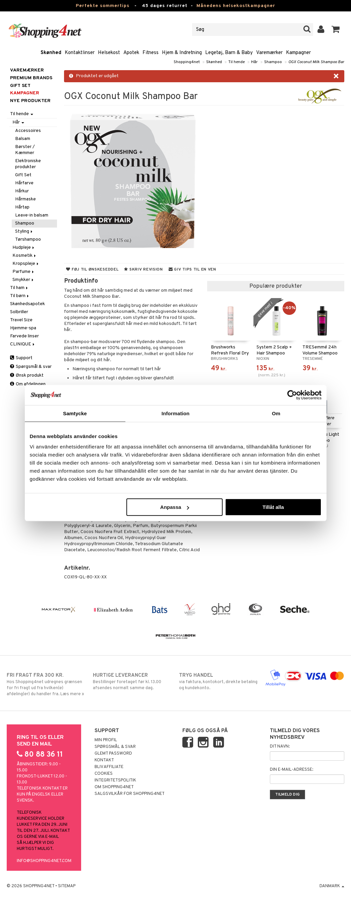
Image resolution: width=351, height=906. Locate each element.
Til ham (19, 288)
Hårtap (22, 207)
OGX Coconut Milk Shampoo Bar (316, 62)
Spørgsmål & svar (31, 367)
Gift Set (23, 175)
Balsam (22, 139)
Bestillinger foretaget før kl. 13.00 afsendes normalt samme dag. (132, 681)
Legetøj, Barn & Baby (229, 53)
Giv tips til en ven (192, 269)
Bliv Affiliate (109, 767)
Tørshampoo (28, 239)
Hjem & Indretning (182, 53)
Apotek (131, 53)
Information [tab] (176, 413)
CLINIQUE (23, 344)
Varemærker (269, 53)
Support (21, 358)
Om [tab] (276, 413)
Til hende (236, 62)
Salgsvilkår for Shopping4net (130, 794)
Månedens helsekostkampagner (235, 6)
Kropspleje (26, 264)
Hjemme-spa (23, 328)
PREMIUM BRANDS (31, 78)
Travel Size (21, 320)
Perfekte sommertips (102, 6)
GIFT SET (20, 86)
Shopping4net (187, 62)
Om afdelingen (28, 384)
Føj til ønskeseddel (92, 269)
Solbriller (19, 312)
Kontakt (104, 760)
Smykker (23, 280)
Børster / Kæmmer (25, 150)
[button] (336, 29)
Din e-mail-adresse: (291, 769)
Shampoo (273, 62)
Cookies (104, 773)
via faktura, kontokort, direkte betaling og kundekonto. (218, 681)
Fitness (150, 53)
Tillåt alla (273, 507)
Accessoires (28, 131)
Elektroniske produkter (28, 164)
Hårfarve (24, 183)
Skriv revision (143, 269)
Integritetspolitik (115, 780)
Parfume (23, 272)
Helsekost (109, 53)
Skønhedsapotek (27, 304)
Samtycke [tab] (75, 413)
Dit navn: (280, 746)
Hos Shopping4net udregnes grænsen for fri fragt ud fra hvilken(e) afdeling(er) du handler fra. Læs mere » (46, 684)
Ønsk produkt (27, 375)
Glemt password (113, 753)
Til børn (20, 296)
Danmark (331, 886)
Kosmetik (24, 255)
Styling (24, 231)
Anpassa (174, 507)
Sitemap (66, 886)
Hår (254, 62)
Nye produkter (30, 101)
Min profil (106, 740)
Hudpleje (23, 247)
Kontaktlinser (80, 53)
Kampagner (298, 53)
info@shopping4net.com (44, 861)
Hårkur (22, 191)
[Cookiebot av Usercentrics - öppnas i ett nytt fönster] (292, 395)
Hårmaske (25, 199)
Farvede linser (24, 336)
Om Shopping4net (114, 787)
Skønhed (51, 53)
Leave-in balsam (31, 215)
